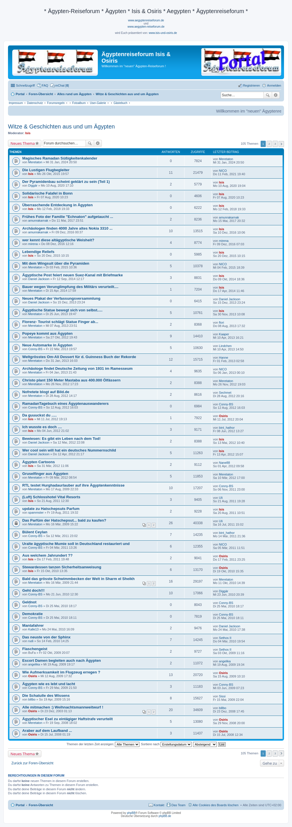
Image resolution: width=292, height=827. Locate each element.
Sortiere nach (166, 744)
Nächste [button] (281, 144)
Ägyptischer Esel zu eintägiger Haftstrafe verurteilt (67, 719)
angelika (34, 664)
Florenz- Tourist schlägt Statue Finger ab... (60, 322)
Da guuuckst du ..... (39, 415)
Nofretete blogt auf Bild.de (45, 392)
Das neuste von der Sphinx (46, 637)
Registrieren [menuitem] (251, 85)
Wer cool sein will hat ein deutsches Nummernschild (69, 450)
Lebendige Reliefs (38, 252)
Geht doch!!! (33, 590)
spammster (36, 512)
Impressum (16, 103)
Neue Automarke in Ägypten (47, 345)
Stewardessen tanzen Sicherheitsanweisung (61, 567)
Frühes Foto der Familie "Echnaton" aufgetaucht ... (67, 217)
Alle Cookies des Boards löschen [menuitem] (216, 805)
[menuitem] (59, 85)
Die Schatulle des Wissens (46, 695)
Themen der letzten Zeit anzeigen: (102, 744)
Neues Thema (23, 143)
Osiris (223, 416)
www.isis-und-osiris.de (163, 32)
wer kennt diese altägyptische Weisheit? (58, 240)
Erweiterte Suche (276, 95)
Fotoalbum (79, 103)
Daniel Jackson (39, 279)
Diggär (32, 185)
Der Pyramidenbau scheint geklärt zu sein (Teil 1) (66, 181)
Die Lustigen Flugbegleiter (46, 170)
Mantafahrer (33, 625)
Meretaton (35, 162)
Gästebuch (120, 103)
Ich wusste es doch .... (42, 427)
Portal (20, 94)
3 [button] (275, 143)
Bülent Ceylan (34, 532)
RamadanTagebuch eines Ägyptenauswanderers (65, 403)
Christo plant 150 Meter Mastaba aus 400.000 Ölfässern (71, 380)
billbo (32, 699)
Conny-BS (35, 349)
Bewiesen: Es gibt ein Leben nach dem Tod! (61, 438)
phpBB (131, 812)
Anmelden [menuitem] (274, 85)
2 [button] (269, 143)
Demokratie (32, 614)
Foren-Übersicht (41, 805)
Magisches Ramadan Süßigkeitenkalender (59, 158)
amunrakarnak (38, 220)
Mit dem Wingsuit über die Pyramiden (55, 263)
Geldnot (29, 602)
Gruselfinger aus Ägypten (45, 473)
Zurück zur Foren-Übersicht (32, 763)
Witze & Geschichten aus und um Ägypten (61, 126)
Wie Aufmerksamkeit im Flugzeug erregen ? (61, 672)
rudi (30, 641)
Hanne (223, 357)
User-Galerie (98, 103)
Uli (221, 497)
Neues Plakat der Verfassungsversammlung (61, 298)
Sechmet (225, 392)
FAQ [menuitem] (45, 85)
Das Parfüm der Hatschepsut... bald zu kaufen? (64, 520)
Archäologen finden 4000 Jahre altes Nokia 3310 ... (67, 228)
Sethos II (225, 638)
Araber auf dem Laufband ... (47, 730)
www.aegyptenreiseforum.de (146, 20)
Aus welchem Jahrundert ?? (47, 555)
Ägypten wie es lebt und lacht (48, 684)
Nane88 (224, 462)
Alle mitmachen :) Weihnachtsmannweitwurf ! (62, 707)
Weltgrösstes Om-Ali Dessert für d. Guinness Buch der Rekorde (79, 357)
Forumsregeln (56, 103)
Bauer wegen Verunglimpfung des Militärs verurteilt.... (70, 287)
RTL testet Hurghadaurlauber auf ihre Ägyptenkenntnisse (73, 485)
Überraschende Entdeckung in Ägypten (57, 205)
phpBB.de (165, 816)
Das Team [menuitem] (178, 805)
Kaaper (224, 334)
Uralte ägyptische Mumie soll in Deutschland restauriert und (76, 544)
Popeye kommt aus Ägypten (47, 333)
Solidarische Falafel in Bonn (47, 193)
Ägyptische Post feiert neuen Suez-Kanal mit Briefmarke (72, 275)
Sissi (222, 696)
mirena (33, 244)
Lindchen (225, 346)
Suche (267, 95)
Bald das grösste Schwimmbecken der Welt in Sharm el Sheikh (78, 579)
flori (221, 322)
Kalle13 (33, 629)
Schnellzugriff (25, 85)
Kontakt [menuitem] (159, 805)
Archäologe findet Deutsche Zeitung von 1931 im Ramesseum (77, 368)
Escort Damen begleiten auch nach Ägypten (61, 660)
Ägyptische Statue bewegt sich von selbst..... (62, 310)
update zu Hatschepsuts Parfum (51, 509)
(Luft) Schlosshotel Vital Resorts (51, 497)
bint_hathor (227, 427)
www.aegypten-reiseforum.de (146, 26)
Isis (28, 133)
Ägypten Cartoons (38, 462)
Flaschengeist (34, 649)
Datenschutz (35, 103)
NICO (223, 170)
